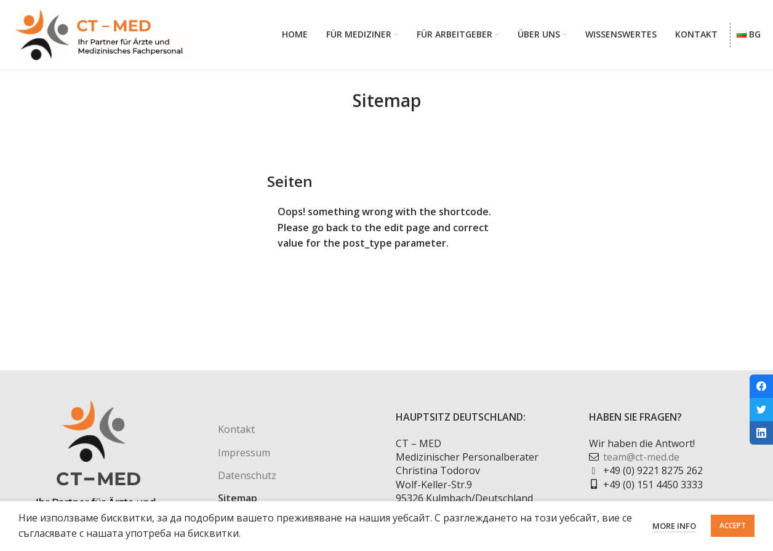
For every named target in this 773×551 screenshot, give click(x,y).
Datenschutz (247, 476)
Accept (732, 525)
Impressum (244, 453)
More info (674, 525)
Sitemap (237, 499)
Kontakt (236, 430)
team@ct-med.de (641, 458)
